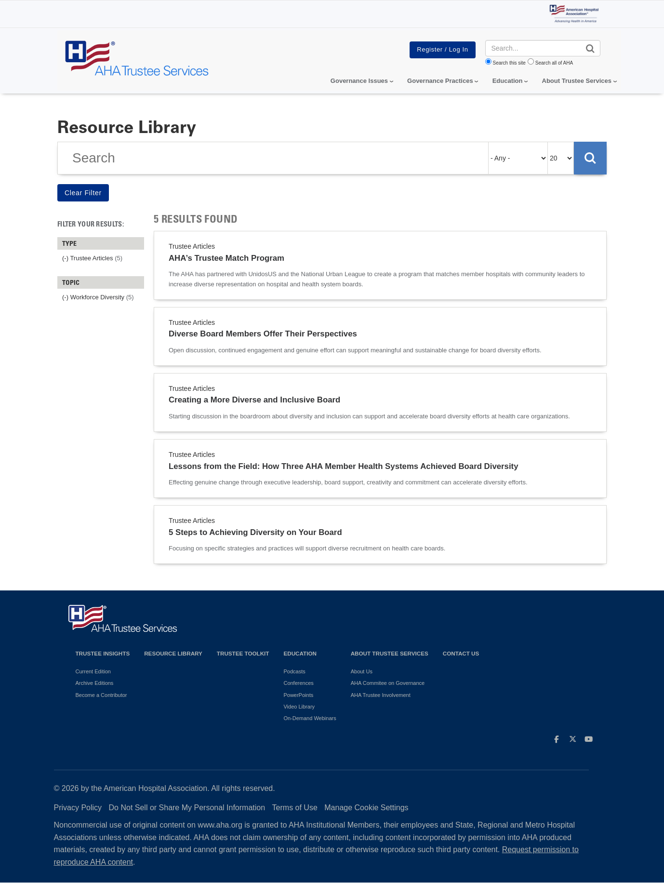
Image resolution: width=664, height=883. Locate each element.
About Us (361, 671)
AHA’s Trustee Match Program (226, 258)
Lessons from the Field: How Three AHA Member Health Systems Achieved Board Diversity (343, 466)
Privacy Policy (78, 807)
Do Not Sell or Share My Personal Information (187, 807)
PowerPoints (298, 695)
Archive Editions (95, 683)
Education (299, 653)
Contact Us (461, 653)
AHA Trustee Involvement (381, 695)
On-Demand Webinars (309, 718)
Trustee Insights (103, 653)
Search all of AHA (554, 63)
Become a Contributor (101, 695)
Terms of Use (295, 807)
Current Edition (93, 671)
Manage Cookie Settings (366, 807)
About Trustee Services (577, 80)
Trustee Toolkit (243, 653)
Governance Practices (440, 80)
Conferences (298, 683)
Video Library (299, 706)
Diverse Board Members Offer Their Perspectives (263, 333)
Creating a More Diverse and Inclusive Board (254, 399)
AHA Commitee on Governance (388, 683)
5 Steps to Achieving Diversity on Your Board (255, 532)
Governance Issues (359, 80)
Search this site (509, 63)
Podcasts (294, 671)
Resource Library (173, 653)
